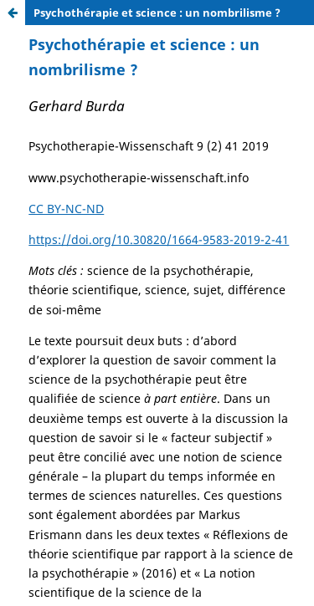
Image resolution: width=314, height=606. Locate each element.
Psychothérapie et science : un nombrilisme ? (157, 12)
